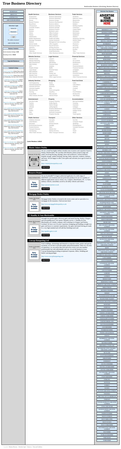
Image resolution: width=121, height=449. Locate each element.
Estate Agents (53, 103)
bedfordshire (107, 53)
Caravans (75, 105)
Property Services (54, 110)
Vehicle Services (54, 130)
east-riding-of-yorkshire (107, 164)
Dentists (31, 29)
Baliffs (51, 68)
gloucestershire (107, 189)
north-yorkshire (107, 315)
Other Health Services (35, 53)
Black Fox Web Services (10, 96)
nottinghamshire (107, 324)
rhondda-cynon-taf (106, 345)
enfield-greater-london (107, 170)
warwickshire (107, 413)
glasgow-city (107, 187)
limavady (107, 267)
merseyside (107, 279)
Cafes (74, 83)
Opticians (32, 47)
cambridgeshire (107, 85)
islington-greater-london (107, 240)
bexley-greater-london (107, 62)
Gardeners (76, 35)
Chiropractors (33, 25)
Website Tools (33, 75)
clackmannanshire (107, 106)
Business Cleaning (54, 25)
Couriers (51, 121)
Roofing (75, 49)
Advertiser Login (22, 446)
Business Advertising (55, 16)
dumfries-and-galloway (107, 147)
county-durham (107, 120)
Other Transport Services (56, 132)
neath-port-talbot (107, 298)
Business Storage (54, 27)
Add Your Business (13, 20)
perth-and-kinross (107, 332)
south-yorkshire (107, 369)
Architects (75, 16)
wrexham (107, 437)
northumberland (107, 321)
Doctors (31, 31)
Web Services (33, 73)
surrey (107, 385)
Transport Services (34, 129)
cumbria (107, 127)
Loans (74, 58)
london (107, 276)
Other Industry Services (36, 95)
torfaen (107, 399)
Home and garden (54, 90)
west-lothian (107, 416)
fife (107, 181)
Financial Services (78, 68)
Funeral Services (34, 127)
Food (74, 90)
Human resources (54, 40)
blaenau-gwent (107, 65)
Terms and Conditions (37, 446)
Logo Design (32, 69)
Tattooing (31, 51)
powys (107, 335)
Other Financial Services (80, 77)
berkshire (107, 59)
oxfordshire (107, 327)
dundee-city (107, 150)
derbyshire (107, 133)
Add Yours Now (13, 43)
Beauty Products (34, 22)
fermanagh (107, 178)
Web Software (33, 71)
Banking (75, 71)
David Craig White (8, 71)
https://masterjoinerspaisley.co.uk (51, 163)
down (107, 144)
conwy (107, 109)
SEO (30, 66)
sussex (106, 388)
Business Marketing (54, 18)
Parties (31, 110)
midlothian (107, 287)
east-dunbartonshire (107, 158)
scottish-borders (107, 355)
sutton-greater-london (107, 391)
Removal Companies (55, 112)
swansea (107, 393)
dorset (107, 141)
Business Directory (13, 446)
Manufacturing (33, 90)
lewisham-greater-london (107, 264)
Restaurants (76, 93)
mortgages (76, 69)
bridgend (107, 70)
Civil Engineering (34, 83)
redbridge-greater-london (107, 339)
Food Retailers (77, 92)
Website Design (33, 58)
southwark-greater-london (107, 373)
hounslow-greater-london (107, 230)
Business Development (56, 22)
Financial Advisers (78, 66)
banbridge (107, 43)
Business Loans (53, 31)
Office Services (53, 36)
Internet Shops (53, 95)
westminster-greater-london (106, 428)
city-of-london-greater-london (107, 102)
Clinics (31, 33)
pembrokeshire (107, 330)
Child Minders (33, 121)
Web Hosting (33, 64)
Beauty (31, 20)
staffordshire (107, 376)
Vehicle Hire (52, 129)
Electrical (51, 86)
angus (107, 35)
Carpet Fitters (77, 29)
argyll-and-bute (107, 41)
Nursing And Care (34, 45)
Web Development (34, 62)
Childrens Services (34, 120)
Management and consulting (57, 42)
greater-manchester (107, 192)
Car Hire (75, 120)
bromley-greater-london (107, 76)
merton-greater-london (107, 284)
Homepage (13, 11)
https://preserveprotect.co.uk (50, 185)
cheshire (107, 96)
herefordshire (107, 216)
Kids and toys (53, 93)
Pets (30, 112)
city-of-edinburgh (107, 99)
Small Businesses (54, 51)
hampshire (107, 206)
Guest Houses (77, 108)
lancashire (107, 257)
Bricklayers (76, 22)
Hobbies (31, 105)
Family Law (52, 73)
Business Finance (54, 29)
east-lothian (107, 161)
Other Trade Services (79, 53)
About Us (13, 14)
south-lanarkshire (107, 366)
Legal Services (53, 75)
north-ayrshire (107, 310)
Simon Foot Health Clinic (10, 142)
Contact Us (13, 17)
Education (32, 123)
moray (106, 293)
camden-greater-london (107, 87)
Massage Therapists (35, 40)
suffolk (107, 382)
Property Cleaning (54, 101)
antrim (107, 38)
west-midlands (106, 419)
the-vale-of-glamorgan (107, 396)
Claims (51, 71)
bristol (107, 73)
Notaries (51, 66)
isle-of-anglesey (107, 233)
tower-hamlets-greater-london (107, 402)
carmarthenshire (107, 93)
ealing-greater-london (107, 153)
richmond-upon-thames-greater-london (107, 349)
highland (107, 222)
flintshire (107, 184)
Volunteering (32, 130)
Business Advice (54, 24)
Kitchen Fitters (77, 40)
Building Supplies (78, 25)
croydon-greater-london (107, 123)
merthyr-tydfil (107, 281)
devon (107, 138)
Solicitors (51, 60)
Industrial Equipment (35, 84)
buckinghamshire (107, 79)
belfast (107, 56)
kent (107, 247)
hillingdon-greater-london (107, 225)
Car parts (51, 120)
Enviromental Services (35, 125)
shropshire (107, 358)
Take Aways (76, 95)
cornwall (107, 114)
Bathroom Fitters (77, 18)
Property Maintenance (55, 108)
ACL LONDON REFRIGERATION (13, 108)
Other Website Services (36, 77)
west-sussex (106, 422)
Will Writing (52, 62)
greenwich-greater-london (107, 196)
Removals (76, 47)
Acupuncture (32, 16)
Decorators (76, 31)
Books (51, 83)
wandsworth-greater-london (106, 410)
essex (107, 172)
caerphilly (107, 82)
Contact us (29, 446)
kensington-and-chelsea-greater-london (107, 244)
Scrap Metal (32, 93)
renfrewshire (107, 342)
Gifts (50, 88)
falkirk (107, 175)
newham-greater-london (107, 301)
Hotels (74, 112)
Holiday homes (77, 110)
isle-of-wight (107, 236)
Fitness (31, 35)
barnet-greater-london (107, 51)
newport (107, 304)
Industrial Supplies (34, 88)
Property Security (54, 114)
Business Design (54, 20)
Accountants (76, 60)
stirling (107, 379)
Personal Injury (53, 64)
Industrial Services (34, 86)
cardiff (107, 90)
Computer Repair (78, 121)
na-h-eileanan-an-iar (107, 296)
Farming (31, 92)
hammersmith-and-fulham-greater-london (107, 203)
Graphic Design (33, 68)
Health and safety (54, 38)
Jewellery (52, 92)
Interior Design (53, 105)
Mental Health (33, 44)
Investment (76, 75)
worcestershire (107, 434)
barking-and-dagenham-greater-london (107, 47)
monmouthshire (107, 290)
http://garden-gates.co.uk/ (49, 231)
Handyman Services (78, 38)
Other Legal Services (55, 77)
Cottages (75, 107)
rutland (107, 352)
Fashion (31, 103)
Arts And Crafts (33, 101)
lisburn (107, 273)
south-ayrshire (107, 364)
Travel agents (77, 114)
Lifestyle (31, 107)
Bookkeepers (76, 62)
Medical (31, 42)
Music (30, 108)
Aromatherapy (33, 18)
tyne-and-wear (107, 406)
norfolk (107, 307)
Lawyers (51, 58)
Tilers (74, 51)
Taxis (50, 127)
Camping (75, 103)
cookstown (107, 111)
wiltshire (107, 432)
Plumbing (75, 45)
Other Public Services (35, 132)
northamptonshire (107, 318)
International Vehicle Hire (10, 136)
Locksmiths (76, 42)
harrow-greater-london (107, 209)
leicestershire (107, 260)
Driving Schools (53, 123)
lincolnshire (107, 270)
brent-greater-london (107, 68)
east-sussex (107, 167)
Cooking (75, 88)
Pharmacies (32, 49)
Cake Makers (76, 84)
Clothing (51, 84)
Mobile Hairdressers (35, 38)
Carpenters (76, 27)
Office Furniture (53, 33)
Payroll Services (53, 45)
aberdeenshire (107, 32)
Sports (31, 114)
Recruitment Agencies (55, 49)
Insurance (75, 64)
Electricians (76, 33)
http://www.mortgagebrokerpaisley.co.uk (53, 204)
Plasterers (76, 44)
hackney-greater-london (107, 199)
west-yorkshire (107, 425)
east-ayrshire (107, 155)
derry (107, 136)
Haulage (51, 125)
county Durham (107, 117)
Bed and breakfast (78, 101)
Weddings (76, 123)
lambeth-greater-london (107, 255)
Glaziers (75, 36)
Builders (75, 24)
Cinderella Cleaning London (11, 79)
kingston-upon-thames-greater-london (107, 251)
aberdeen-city (107, 29)
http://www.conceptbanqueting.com (52, 256)
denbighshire (107, 130)
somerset (107, 361)
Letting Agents (53, 107)
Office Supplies (53, 35)
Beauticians (32, 24)
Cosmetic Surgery (34, 27)
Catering (75, 86)
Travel (74, 130)
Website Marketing (34, 60)
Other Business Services (56, 53)
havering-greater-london (107, 213)
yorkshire (107, 440)
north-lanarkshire (106, 313)
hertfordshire (107, 219)
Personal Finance (78, 73)
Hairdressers (32, 36)
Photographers (77, 125)
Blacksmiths (76, 20)
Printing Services (54, 47)
